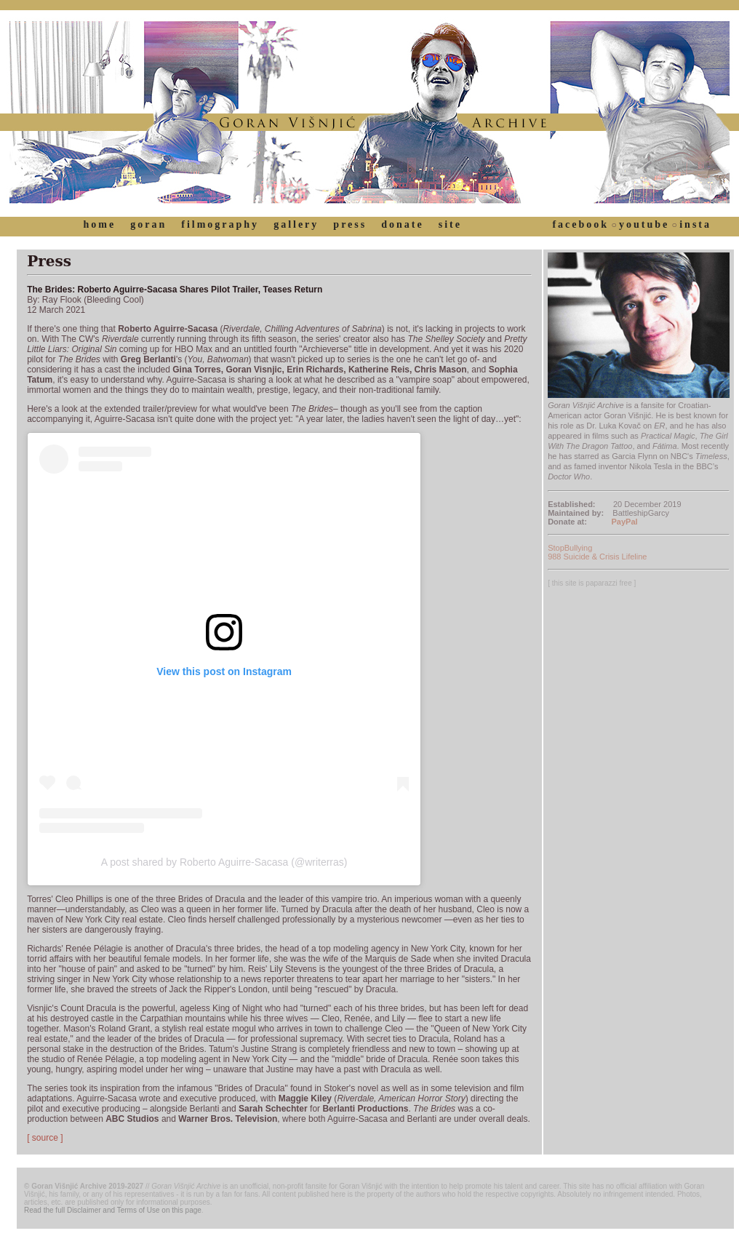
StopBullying (570, 547)
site (450, 224)
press (350, 224)
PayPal (625, 521)
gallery (296, 224)
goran (148, 224)
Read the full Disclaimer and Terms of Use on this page (112, 1210)
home (100, 224)
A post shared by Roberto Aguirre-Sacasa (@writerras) (224, 862)
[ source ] (45, 1138)
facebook (580, 224)
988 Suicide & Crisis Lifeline (597, 556)
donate (402, 224)
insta (695, 224)
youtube (644, 224)
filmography (220, 224)
